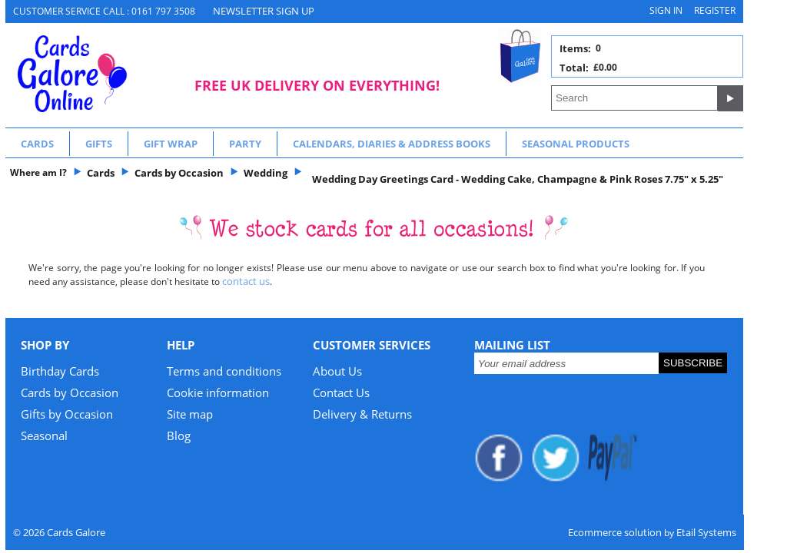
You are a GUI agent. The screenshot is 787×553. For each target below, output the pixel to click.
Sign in (665, 10)
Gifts (98, 144)
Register (715, 10)
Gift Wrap (171, 144)
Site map (190, 414)
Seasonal (44, 435)
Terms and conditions (224, 371)
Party (245, 144)
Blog (179, 435)
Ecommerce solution (615, 532)
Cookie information (218, 392)
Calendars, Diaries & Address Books (391, 144)
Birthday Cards (60, 371)
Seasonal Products (575, 144)
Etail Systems (706, 532)
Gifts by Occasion (67, 414)
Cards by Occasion (69, 392)
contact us (246, 281)
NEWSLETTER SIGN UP (263, 11)
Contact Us (341, 392)
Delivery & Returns (362, 414)
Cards (37, 144)
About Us (337, 371)
